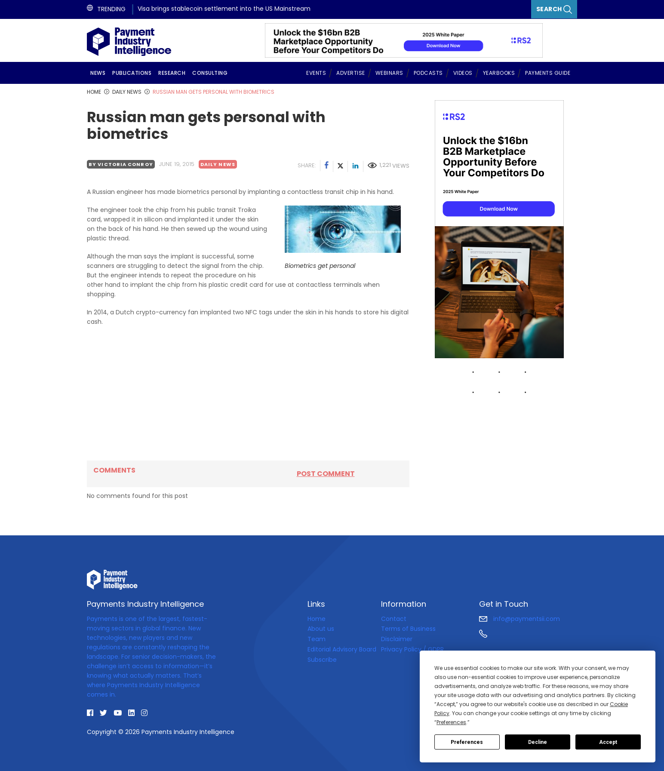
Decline (537, 742)
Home (316, 618)
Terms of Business (408, 628)
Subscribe (322, 659)
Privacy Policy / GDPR (412, 649)
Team (316, 639)
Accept (608, 742)
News (97, 73)
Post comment (326, 474)
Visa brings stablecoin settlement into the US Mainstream (224, 8)
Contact (393, 618)
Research (171, 73)
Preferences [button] (451, 722)
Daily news (217, 164)
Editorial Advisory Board (341, 649)
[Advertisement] (248, 393)
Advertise (350, 73)
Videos (463, 73)
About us (320, 628)
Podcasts (428, 73)
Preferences (467, 742)
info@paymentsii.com (519, 618)
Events (316, 73)
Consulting (209, 73)
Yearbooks (499, 73)
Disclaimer (396, 639)
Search (554, 9)
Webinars (389, 73)
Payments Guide (547, 73)
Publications (131, 73)
